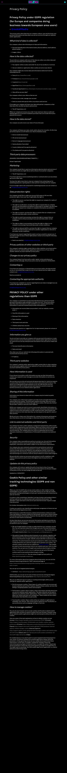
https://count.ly (22, 82)
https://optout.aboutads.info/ (41, 576)
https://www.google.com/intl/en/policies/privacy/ (29, 530)
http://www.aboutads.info (19, 554)
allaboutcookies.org (32, 505)
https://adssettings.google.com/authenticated (32, 571)
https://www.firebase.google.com (27, 78)
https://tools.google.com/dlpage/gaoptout (39, 532)
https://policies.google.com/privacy (22, 556)
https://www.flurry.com (23, 75)
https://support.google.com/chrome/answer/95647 (30, 620)
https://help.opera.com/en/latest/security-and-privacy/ (39, 624)
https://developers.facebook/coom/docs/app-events (40, 89)
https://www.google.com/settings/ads (23, 550)
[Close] (2, 2)
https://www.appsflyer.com (26, 85)
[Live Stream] (64, 2)
